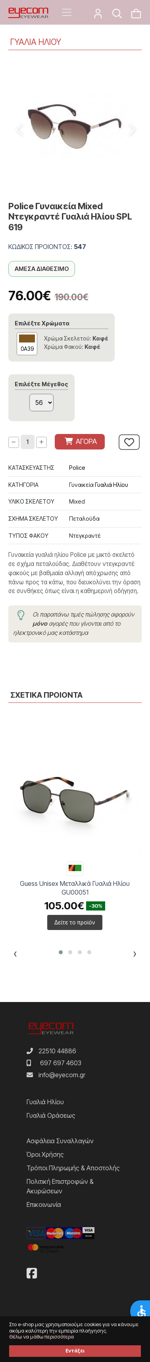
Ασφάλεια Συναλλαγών (60, 1141)
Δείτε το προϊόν (74, 922)
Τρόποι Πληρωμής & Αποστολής (73, 1168)
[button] (60, 952)
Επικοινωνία (44, 1204)
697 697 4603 (60, 1063)
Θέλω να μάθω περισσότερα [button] (41, 1337)
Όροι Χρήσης (45, 1154)
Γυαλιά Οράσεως (51, 1115)
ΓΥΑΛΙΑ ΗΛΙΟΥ (35, 42)
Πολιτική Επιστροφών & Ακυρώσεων (60, 1186)
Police (77, 467)
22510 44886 (57, 1051)
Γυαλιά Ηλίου (111, 484)
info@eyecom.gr (61, 1075)
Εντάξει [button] (75, 1351)
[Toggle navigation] (66, 12)
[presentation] (15, 955)
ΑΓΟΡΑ (81, 441)
